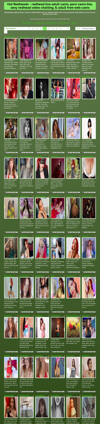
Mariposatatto (24, 212)
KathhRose (38, 66)
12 (29, 28)
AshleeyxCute (24, 154)
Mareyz (22, 66)
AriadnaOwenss (40, 329)
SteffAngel (85, 242)
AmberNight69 (40, 300)
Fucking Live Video (64, 23)
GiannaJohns (24, 271)
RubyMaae (69, 37)
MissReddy (38, 124)
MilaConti (38, 95)
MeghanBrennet (9, 212)
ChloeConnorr (8, 66)
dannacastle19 (9, 300)
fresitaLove (7, 242)
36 (68, 28)
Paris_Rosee (86, 359)
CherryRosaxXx (87, 300)
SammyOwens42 (71, 359)
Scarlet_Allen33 (87, 154)
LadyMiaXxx (86, 271)
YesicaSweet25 (24, 242)
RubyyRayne (70, 154)
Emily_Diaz (70, 271)
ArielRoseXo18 (55, 37)
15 (41, 28)
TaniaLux (54, 95)
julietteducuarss (25, 300)
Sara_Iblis (7, 154)
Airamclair (69, 183)
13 (33, 28)
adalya (53, 212)
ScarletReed (55, 359)
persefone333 (24, 37)
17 (49, 28)
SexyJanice (8, 124)
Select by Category (88, 28)
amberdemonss (40, 154)
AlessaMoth (8, 95)
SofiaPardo (85, 183)
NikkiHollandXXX (87, 124)
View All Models (10, 28)
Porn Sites (74, 23)
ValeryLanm (54, 329)
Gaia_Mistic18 (70, 124)
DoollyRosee (55, 183)
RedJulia (69, 300)
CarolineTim (39, 359)
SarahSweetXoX (9, 329)
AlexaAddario (86, 66)
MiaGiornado (39, 212)
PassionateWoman (26, 124)
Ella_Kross (54, 66)
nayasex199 (86, 329)
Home (78, 28)
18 (52, 28)
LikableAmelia (55, 242)
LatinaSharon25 (56, 271)
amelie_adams (40, 37)
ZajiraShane (23, 329)
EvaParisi (85, 37)
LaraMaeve (85, 95)
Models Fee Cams (51, 23)
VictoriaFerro (55, 124)
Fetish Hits (57, 421)
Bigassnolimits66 (72, 242)
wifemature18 (70, 329)
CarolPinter (38, 271)
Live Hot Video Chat (38, 23)
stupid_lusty (70, 66)
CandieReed (24, 183)
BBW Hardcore (27, 23)
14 (37, 28)
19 (56, 28)
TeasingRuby (55, 300)
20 (60, 28)
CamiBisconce (71, 212)
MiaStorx (7, 271)
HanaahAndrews (40, 183)
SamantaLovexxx (9, 37)
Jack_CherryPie (9, 183)
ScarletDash (86, 212)
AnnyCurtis (38, 242)
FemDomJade (24, 95)
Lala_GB (22, 359)
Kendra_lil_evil (9, 359)
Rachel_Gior (55, 154)
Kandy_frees (70, 95)
